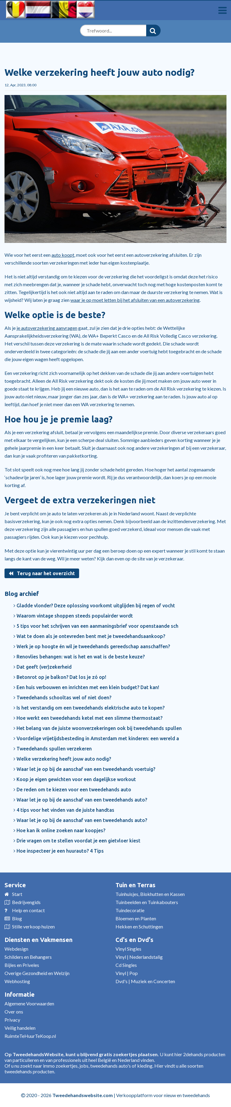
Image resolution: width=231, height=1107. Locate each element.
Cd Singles (126, 965)
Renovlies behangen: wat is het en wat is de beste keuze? (79, 656)
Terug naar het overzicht (42, 573)
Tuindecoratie (130, 910)
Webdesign (16, 949)
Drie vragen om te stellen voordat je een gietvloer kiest (77, 840)
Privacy (12, 1020)
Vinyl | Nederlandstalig (139, 957)
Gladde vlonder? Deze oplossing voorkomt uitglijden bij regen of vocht (94, 605)
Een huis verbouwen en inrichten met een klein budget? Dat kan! (86, 687)
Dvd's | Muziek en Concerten (145, 981)
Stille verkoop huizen (33, 926)
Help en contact (28, 910)
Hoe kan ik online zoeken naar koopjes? (59, 830)
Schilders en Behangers (28, 957)
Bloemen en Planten (136, 918)
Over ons (14, 1011)
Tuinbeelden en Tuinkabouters (147, 902)
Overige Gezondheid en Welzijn (37, 973)
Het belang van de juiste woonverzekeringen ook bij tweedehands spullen (98, 728)
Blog (17, 918)
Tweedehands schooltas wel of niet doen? (62, 697)
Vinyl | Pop (127, 973)
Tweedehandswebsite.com (82, 1095)
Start (17, 894)
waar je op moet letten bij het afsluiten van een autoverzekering (135, 300)
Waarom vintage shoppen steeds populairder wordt (73, 615)
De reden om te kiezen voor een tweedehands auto (72, 789)
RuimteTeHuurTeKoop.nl (30, 1036)
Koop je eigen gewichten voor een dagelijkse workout (75, 779)
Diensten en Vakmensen (38, 939)
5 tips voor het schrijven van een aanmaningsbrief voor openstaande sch (96, 626)
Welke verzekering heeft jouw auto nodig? (62, 759)
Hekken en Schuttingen (139, 926)
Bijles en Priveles (22, 965)
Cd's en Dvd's (134, 939)
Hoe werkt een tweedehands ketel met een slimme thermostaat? (88, 718)
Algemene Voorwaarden (29, 1003)
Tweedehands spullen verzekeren (53, 748)
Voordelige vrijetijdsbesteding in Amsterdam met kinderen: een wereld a (96, 738)
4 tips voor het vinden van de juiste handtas (64, 810)
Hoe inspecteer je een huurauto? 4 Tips (59, 851)
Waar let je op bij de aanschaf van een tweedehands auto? (80, 799)
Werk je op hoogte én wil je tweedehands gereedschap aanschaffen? (92, 646)
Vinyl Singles (128, 949)
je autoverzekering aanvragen (47, 328)
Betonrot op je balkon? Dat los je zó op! (60, 677)
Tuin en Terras (136, 885)
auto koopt (62, 255)
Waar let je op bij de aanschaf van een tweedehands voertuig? (84, 769)
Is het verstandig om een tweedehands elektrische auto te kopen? (89, 707)
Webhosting (17, 981)
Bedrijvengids (26, 902)
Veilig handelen (20, 1028)
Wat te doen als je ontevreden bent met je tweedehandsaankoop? (89, 636)
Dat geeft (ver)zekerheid (43, 667)
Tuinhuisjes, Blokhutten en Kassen (150, 894)
